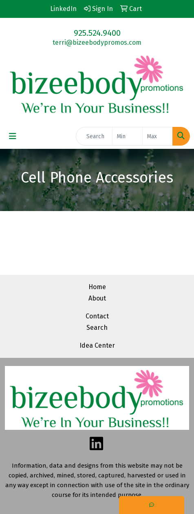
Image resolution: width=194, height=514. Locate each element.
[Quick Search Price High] (157, 136)
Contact (97, 316)
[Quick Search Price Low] (127, 136)
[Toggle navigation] (12, 136)
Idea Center (97, 345)
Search (97, 327)
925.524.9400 (97, 33)
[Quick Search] (94, 136)
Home (97, 287)
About (97, 298)
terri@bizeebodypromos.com (97, 42)
